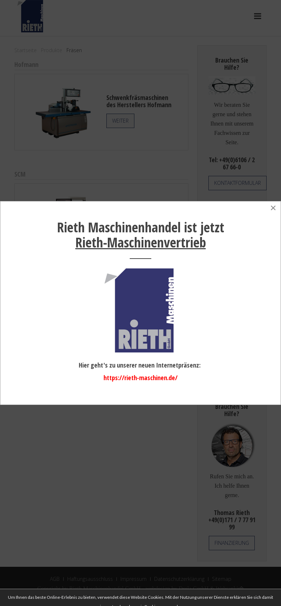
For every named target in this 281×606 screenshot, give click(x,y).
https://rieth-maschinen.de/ (140, 377)
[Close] (273, 207)
